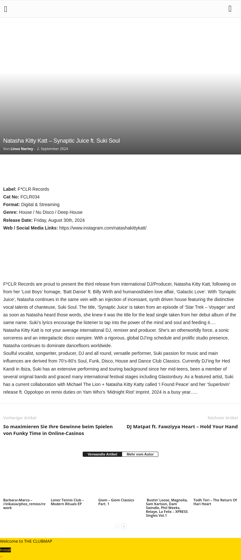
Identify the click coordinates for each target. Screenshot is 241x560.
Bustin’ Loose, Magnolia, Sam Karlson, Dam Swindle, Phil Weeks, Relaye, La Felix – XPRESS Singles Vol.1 (167, 507)
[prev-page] (117, 526)
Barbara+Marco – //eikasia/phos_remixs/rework (24, 503)
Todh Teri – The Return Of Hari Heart (215, 501)
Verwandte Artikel (102, 454)
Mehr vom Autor (140, 454)
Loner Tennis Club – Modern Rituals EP (67, 501)
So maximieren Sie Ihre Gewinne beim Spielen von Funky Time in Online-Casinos (58, 429)
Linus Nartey (22, 148)
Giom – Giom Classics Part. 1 (116, 501)
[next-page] (124, 526)
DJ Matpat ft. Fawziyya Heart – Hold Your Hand (182, 426)
